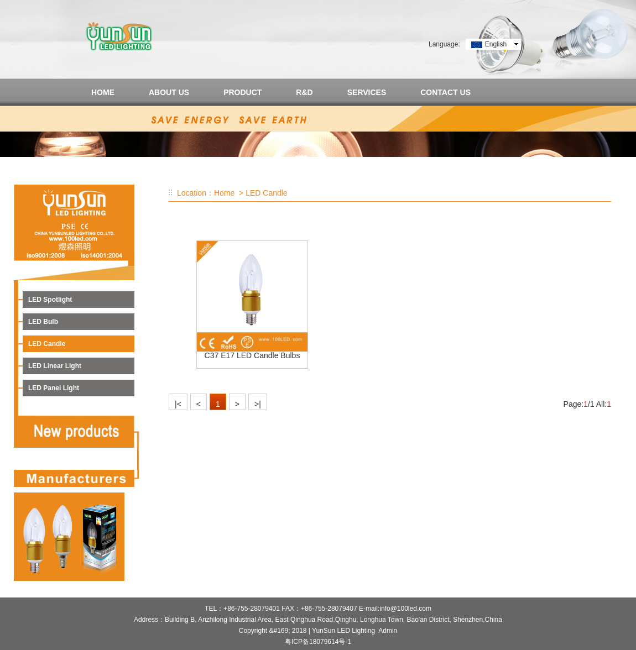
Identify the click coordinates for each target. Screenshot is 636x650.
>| (257, 404)
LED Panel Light (53, 388)
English (496, 44)
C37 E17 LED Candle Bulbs (252, 355)
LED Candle (46, 344)
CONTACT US (445, 92)
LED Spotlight (50, 299)
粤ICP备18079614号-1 (318, 642)
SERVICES (367, 92)
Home (224, 192)
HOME (102, 92)
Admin (387, 631)
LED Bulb (43, 322)
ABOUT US (169, 92)
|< (178, 404)
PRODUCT (242, 92)
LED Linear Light (54, 366)
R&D (304, 92)
